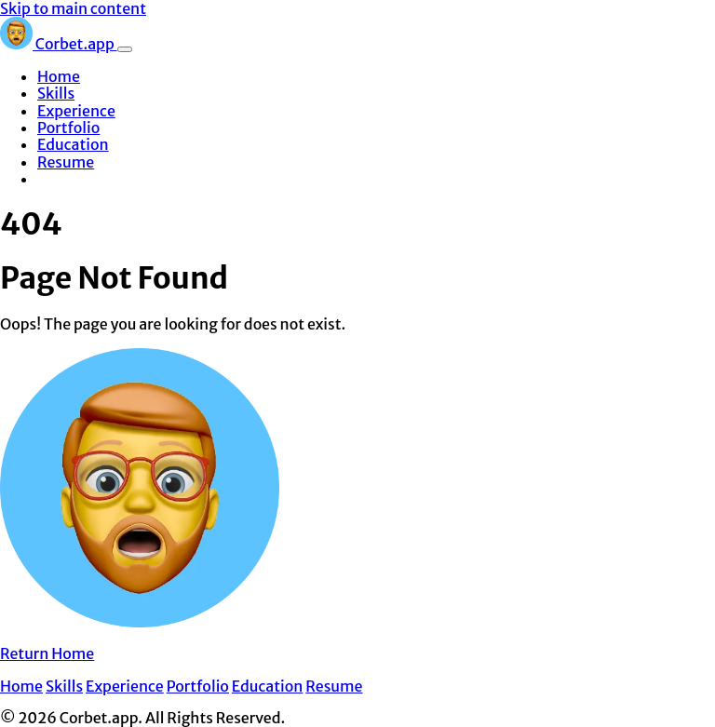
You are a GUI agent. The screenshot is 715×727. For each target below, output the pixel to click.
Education (73, 144)
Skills (55, 93)
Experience (76, 110)
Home (58, 76)
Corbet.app (58, 43)
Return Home (47, 653)
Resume (65, 162)
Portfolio (68, 127)
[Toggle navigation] (124, 49)
